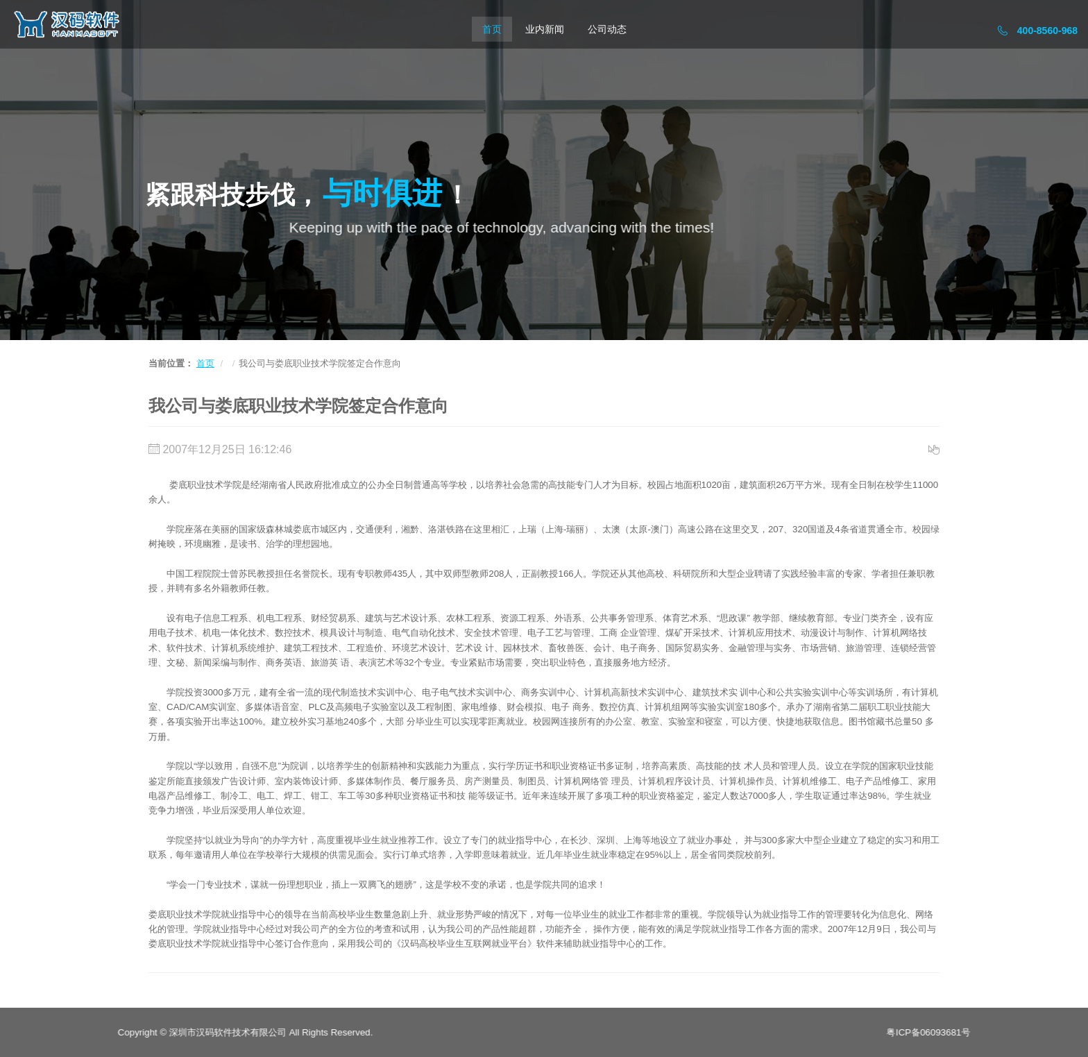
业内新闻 (544, 29)
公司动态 (607, 29)
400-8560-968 (1038, 30)
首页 (492, 29)
